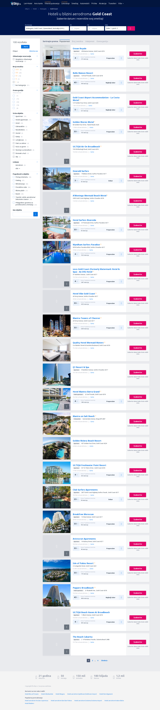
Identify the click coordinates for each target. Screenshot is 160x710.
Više (120, 3)
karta (92, 54)
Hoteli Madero (29, 703)
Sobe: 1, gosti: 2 (112, 28)
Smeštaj (75, 3)
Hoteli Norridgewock (106, 694)
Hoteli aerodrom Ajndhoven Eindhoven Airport (82, 694)
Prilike (94, 3)
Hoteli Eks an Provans (32, 694)
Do (88, 25)
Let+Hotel (28, 3)
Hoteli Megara (60, 694)
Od (71, 25)
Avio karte (38, 3)
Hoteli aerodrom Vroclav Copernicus (36, 701)
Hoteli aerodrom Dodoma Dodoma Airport (88, 701)
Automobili (84, 3)
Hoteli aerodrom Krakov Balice (114, 701)
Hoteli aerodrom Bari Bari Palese (61, 701)
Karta (25, 47)
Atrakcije (102, 3)
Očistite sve (33, 51)
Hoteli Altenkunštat (47, 694)
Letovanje (65, 3)
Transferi (112, 3)
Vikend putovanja (52, 3)
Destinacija (28, 25)
